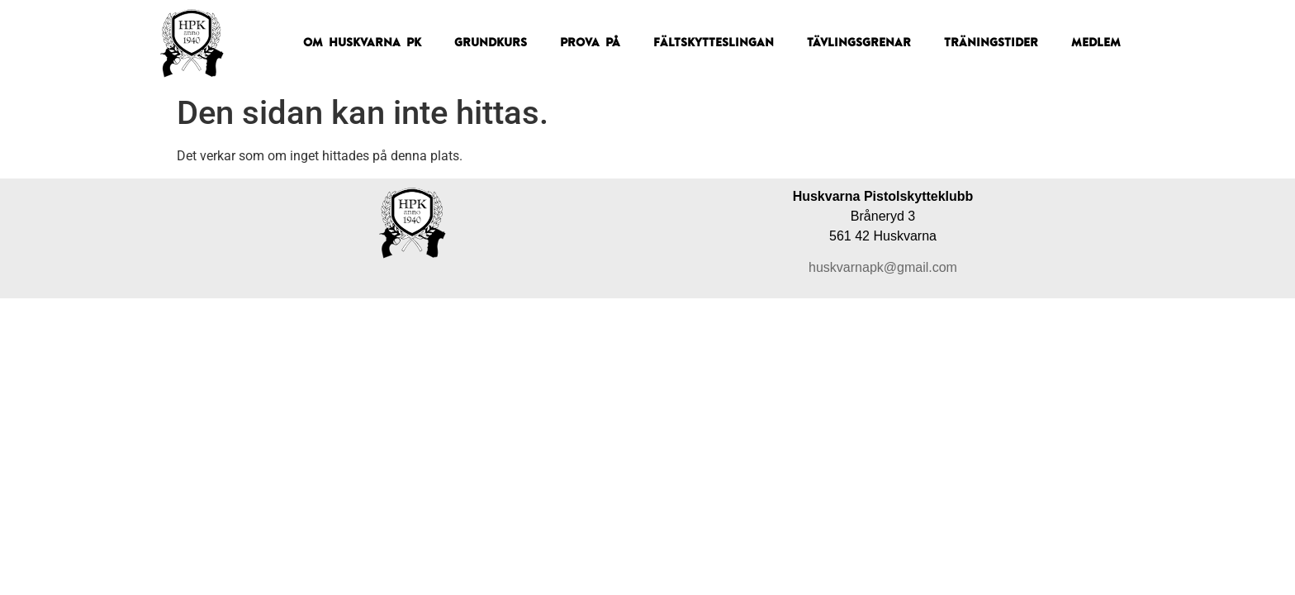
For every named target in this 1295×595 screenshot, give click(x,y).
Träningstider (991, 43)
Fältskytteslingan (713, 43)
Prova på (590, 43)
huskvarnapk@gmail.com (883, 267)
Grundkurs (490, 43)
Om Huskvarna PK (362, 43)
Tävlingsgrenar (859, 43)
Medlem (1096, 43)
